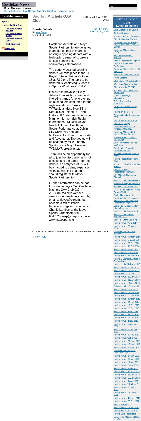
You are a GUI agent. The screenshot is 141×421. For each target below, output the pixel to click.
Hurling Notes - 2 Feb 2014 (126, 252)
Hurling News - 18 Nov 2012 (126, 318)
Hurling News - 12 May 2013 (127, 274)
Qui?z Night (119, 66)
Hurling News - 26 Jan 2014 (126, 256)
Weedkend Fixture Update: (126, 84)
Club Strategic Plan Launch (126, 30)
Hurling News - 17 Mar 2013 (126, 292)
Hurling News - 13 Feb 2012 (126, 407)
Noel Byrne (41, 32)
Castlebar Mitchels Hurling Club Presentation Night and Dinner (126, 44)
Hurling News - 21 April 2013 (127, 280)
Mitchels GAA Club (13, 25)
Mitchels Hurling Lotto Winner (127, 36)
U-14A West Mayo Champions (122, 97)
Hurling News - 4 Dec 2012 (126, 311)
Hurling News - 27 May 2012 (127, 356)
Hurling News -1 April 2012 (126, 384)
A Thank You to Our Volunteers (122, 102)
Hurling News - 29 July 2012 (126, 335)
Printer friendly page (99, 31)
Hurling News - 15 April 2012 (127, 378)
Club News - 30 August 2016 (127, 81)
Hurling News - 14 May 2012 (127, 362)
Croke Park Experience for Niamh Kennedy (126, 207)
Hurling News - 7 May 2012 (126, 365)
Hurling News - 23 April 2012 (127, 375)
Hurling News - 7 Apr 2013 (125, 289)
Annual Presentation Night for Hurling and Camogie (127, 62)
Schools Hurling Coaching (125, 220)
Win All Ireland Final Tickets (126, 74)
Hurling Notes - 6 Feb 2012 (126, 411)
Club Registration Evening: (126, 39)
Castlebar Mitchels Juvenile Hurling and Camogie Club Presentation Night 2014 (126, 200)
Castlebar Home (12, 16)
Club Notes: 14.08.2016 (124, 87)
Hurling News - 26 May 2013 (127, 267)
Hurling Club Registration (125, 414)
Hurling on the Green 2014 (126, 211)
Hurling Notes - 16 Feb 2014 (126, 246)
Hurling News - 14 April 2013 (127, 283)
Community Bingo (122, 123)
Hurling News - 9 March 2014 (127, 237)
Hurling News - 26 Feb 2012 (126, 401)
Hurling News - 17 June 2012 (127, 344)
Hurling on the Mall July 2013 (127, 264)
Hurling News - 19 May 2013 (127, 270)
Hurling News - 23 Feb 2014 (126, 243)
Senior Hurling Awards (124, 195)
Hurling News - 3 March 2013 (127, 299)
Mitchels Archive (13, 44)
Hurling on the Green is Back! (127, 180)
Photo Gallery (28, 11)
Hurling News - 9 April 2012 (126, 381)
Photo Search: (120, 78)
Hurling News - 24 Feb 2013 (126, 302)
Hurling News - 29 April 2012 (127, 371)
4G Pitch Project (121, 33)
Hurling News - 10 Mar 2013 (126, 296)
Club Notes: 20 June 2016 (125, 120)
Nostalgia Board (65, 11)
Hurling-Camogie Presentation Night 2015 (125, 170)
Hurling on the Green (123, 112)
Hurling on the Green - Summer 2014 (124, 215)
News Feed (10, 49)
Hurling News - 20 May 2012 (127, 359)
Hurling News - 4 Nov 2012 (126, 321)
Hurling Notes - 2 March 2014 (127, 240)
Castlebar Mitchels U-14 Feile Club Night (124, 351)
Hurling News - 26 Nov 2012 (126, 314)
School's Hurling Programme (127, 183)
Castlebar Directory (46, 11)
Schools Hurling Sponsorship (127, 286)
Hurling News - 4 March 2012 (127, 398)
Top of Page (40, 236)
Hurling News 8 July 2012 (125, 338)
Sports (5, 21)
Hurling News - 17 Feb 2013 (126, 305)
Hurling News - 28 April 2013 (127, 277)
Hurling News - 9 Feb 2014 (126, 249)
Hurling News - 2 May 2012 (126, 368)
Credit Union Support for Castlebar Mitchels (125, 149)
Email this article (101, 29)
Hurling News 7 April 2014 (125, 223)
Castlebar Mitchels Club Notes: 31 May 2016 (124, 128)
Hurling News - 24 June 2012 (127, 341)
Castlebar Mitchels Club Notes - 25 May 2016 (124, 133)
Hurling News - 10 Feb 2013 (126, 308)
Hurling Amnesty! (121, 404)
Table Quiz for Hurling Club (126, 187)
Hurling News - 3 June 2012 (126, 347)
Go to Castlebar (12, 11)
